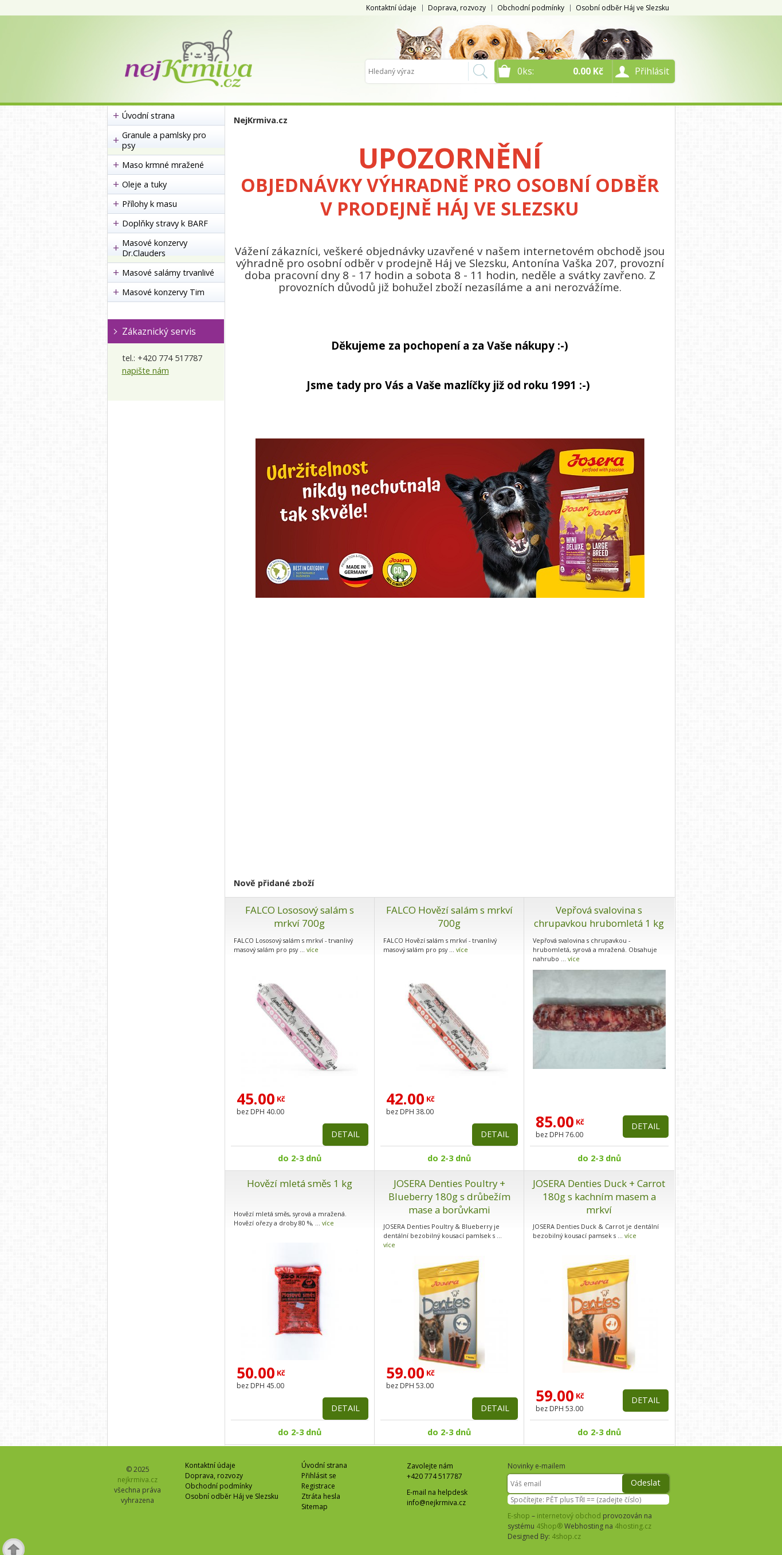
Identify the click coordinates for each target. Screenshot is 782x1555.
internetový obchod (569, 1516)
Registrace (318, 1486)
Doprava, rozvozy (457, 8)
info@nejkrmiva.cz (436, 1502)
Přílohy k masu (149, 203)
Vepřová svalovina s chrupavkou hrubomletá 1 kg (599, 916)
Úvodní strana (148, 115)
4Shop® (549, 1526)
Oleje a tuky (144, 184)
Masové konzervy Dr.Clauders (154, 247)
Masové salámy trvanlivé (168, 272)
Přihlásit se (318, 1475)
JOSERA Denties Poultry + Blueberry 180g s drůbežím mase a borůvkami (449, 1196)
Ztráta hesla (320, 1496)
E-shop (519, 1516)
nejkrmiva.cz (137, 1480)
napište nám (145, 370)
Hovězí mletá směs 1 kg (299, 1183)
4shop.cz (566, 1536)
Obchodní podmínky (530, 8)
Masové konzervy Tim (163, 292)
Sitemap (314, 1506)
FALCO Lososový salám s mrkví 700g (299, 916)
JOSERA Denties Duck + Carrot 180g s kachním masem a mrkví (599, 1196)
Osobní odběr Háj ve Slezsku (622, 8)
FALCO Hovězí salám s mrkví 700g (449, 916)
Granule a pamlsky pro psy (164, 140)
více (312, 949)
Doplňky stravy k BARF (165, 223)
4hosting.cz (633, 1526)
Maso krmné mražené (163, 164)
